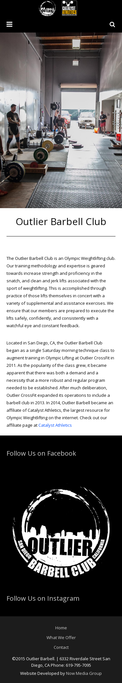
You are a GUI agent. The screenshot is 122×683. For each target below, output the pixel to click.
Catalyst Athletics (55, 425)
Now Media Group (84, 673)
